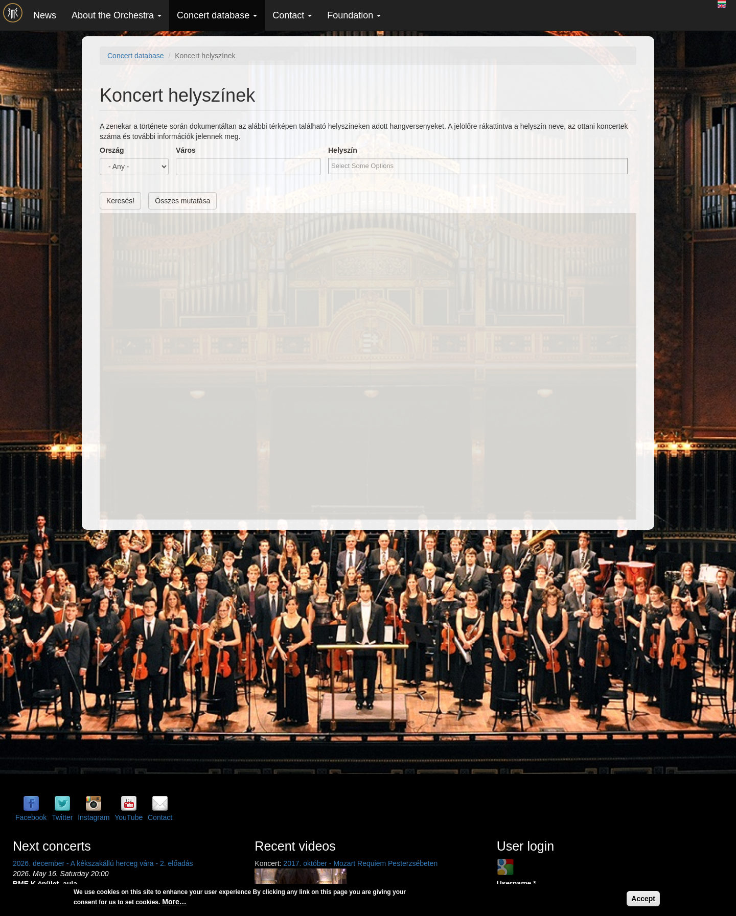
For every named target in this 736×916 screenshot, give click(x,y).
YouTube (128, 817)
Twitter (62, 817)
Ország (112, 150)
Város (186, 150)
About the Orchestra (117, 15)
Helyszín (342, 150)
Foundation (354, 15)
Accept (643, 899)
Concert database (217, 15)
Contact (292, 15)
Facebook (31, 817)
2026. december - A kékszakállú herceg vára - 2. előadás (103, 863)
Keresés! (120, 201)
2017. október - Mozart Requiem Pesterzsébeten (360, 863)
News (44, 15)
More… (174, 902)
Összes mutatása (182, 201)
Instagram (93, 817)
